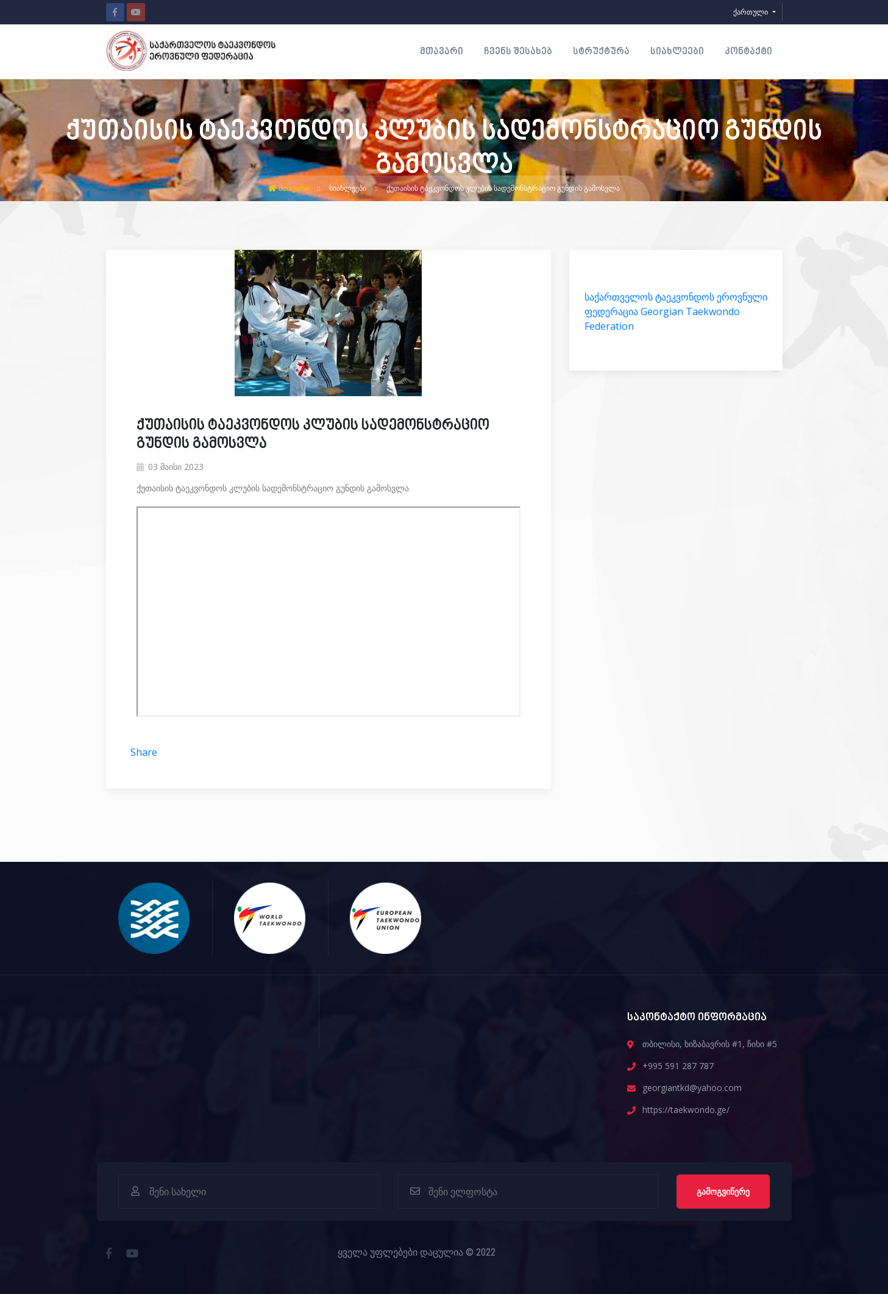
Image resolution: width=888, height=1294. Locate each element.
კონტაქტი (748, 52)
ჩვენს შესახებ (518, 52)
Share (143, 752)
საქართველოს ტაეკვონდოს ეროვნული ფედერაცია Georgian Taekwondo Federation (675, 311)
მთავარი (441, 52)
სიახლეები (677, 52)
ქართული (751, 12)
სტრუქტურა (601, 52)
